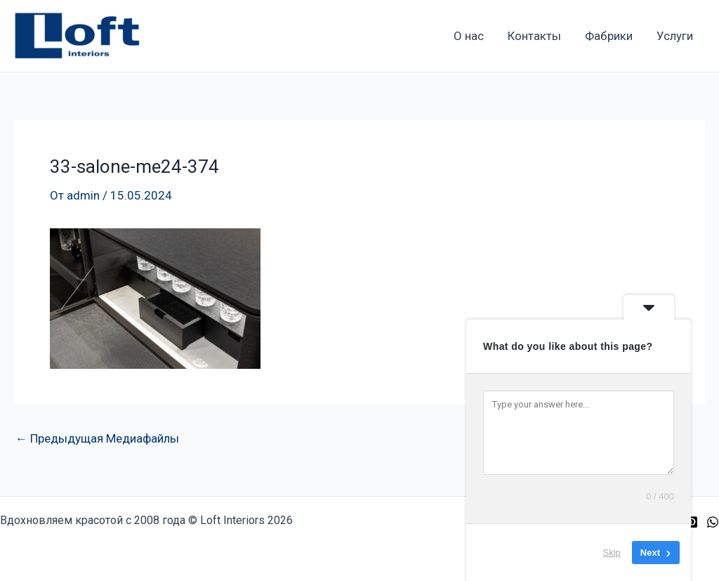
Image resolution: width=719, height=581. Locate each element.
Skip (612, 552)
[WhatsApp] (712, 522)
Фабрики (609, 36)
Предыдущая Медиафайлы (97, 439)
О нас (469, 36)
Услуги (675, 36)
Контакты (534, 36)
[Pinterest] (691, 522)
